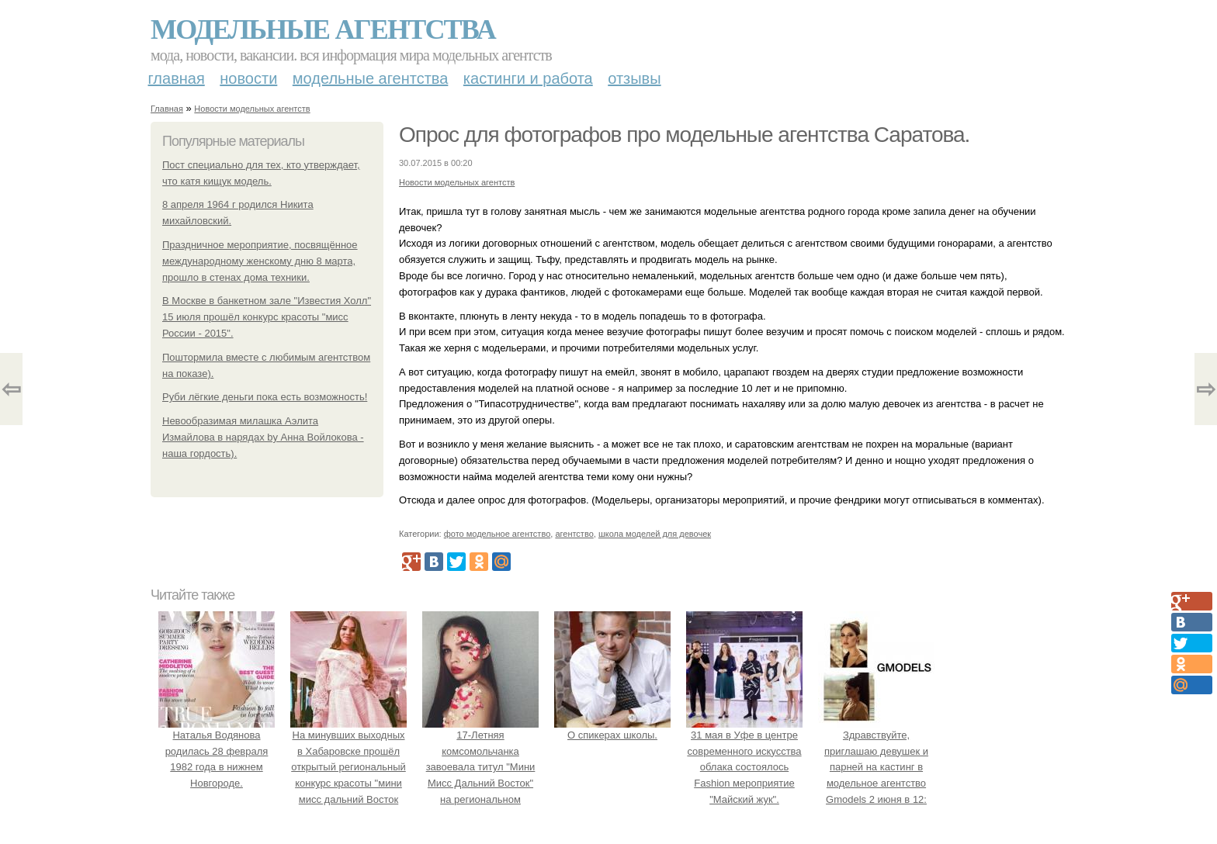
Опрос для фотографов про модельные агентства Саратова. (684, 135)
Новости (248, 78)
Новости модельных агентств (252, 108)
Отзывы (634, 78)
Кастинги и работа (528, 78)
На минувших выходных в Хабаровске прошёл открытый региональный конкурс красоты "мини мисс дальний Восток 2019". (348, 767)
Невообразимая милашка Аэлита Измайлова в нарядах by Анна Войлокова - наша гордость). (263, 437)
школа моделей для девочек (654, 533)
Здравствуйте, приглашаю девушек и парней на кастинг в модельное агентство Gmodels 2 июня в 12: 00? (876, 767)
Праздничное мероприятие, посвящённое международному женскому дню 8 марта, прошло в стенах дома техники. (260, 261)
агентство (574, 533)
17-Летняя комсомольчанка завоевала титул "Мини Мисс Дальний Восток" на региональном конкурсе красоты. (480, 767)
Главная (176, 78)
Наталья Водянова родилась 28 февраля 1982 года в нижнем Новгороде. (216, 751)
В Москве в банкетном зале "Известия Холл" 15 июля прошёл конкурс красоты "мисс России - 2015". (266, 317)
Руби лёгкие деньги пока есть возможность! (264, 397)
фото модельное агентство (497, 533)
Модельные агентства (323, 29)
